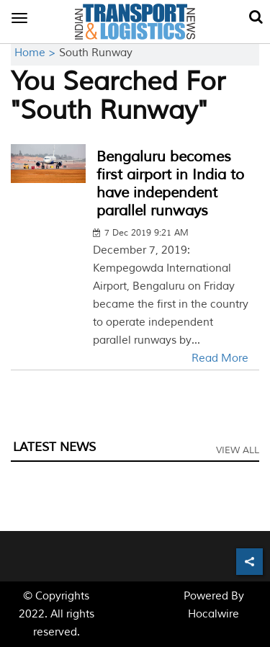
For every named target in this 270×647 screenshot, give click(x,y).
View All (237, 450)
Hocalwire (213, 614)
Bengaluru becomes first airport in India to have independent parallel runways (170, 184)
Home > (36, 53)
